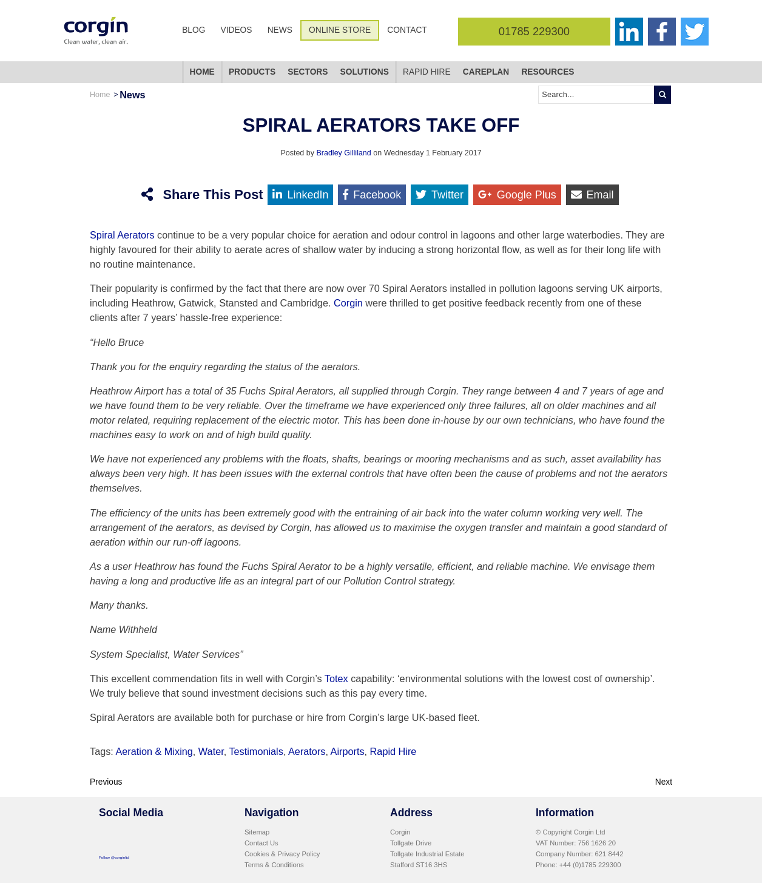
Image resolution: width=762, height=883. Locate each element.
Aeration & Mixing (153, 750)
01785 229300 (534, 31)
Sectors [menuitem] (308, 71)
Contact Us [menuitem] (261, 841)
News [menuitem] (280, 30)
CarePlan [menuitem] (486, 71)
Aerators (306, 750)
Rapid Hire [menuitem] (427, 71)
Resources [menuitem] (547, 71)
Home (100, 94)
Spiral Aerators (122, 234)
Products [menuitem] (252, 71)
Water (211, 750)
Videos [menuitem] (236, 30)
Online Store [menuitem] (340, 30)
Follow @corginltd (114, 856)
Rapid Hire (393, 750)
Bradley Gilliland (343, 153)
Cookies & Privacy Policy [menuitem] (282, 852)
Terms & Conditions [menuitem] (274, 863)
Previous (106, 780)
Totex (338, 678)
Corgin (349, 302)
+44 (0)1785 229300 (590, 863)
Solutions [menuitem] (364, 71)
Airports (348, 750)
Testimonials (256, 750)
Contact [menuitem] (407, 30)
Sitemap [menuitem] (256, 830)
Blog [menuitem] (193, 30)
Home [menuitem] (202, 71)
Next (663, 780)
